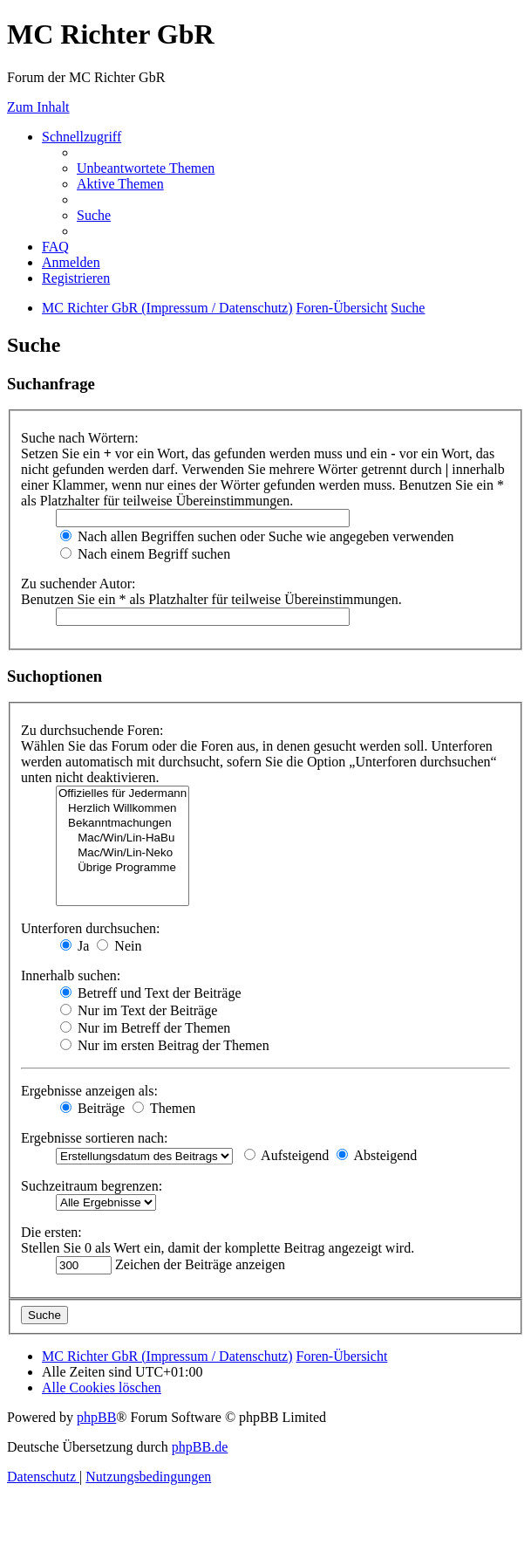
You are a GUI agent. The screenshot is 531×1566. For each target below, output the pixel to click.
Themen (164, 1108)
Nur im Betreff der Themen (145, 1027)
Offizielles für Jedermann (122, 793)
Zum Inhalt (38, 107)
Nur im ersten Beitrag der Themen (164, 1045)
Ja (74, 945)
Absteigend (377, 1155)
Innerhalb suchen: (70, 975)
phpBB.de (200, 1446)
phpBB (96, 1417)
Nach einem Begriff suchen (145, 553)
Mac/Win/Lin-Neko (122, 853)
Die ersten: (51, 1232)
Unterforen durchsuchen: (90, 928)
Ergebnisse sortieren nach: (94, 1137)
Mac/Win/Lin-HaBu (122, 838)
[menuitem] (145, 168)
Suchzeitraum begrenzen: (91, 1185)
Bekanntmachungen (122, 823)
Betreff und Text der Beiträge (151, 993)
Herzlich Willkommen (122, 808)
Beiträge (92, 1108)
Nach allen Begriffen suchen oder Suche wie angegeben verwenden (257, 536)
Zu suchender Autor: (78, 583)
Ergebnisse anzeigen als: (89, 1090)
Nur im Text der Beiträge (138, 1010)
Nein (119, 945)
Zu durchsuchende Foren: (92, 730)
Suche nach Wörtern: (80, 437)
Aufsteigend (286, 1155)
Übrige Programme (122, 868)
